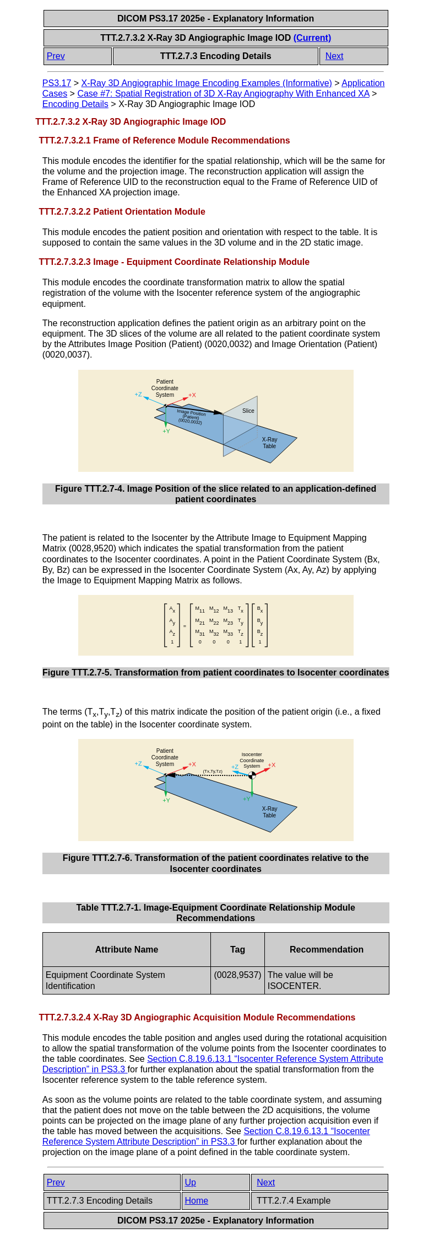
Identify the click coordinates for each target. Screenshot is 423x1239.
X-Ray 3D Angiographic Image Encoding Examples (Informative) (207, 83)
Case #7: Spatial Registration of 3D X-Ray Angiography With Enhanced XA (223, 93)
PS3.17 (56, 83)
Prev (56, 56)
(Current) (312, 37)
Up (190, 1182)
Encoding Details (75, 104)
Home (197, 1200)
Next (335, 56)
